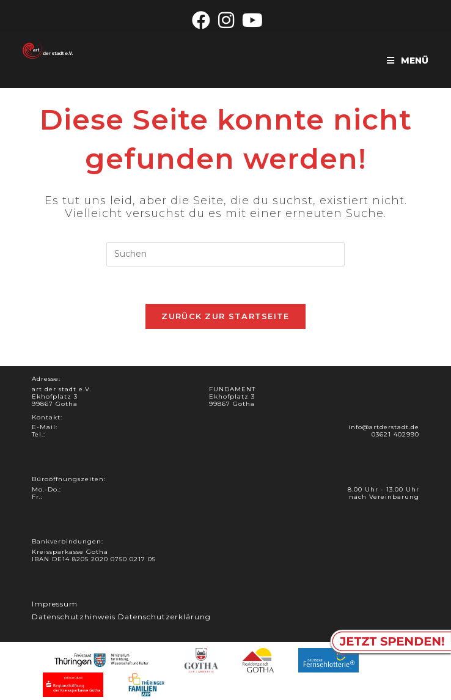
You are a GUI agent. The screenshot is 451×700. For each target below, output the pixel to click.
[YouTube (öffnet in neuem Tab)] (250, 20)
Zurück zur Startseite (225, 316)
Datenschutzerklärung (164, 616)
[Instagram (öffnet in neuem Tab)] (226, 20)
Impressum (55, 603)
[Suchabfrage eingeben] (225, 254)
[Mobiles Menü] (407, 60)
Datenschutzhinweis (74, 616)
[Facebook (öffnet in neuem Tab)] (201, 20)
